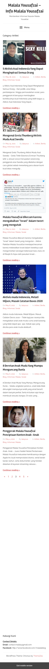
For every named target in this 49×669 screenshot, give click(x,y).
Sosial (17, 80)
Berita (43, 77)
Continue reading (10, 108)
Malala (18, 232)
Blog (4, 80)
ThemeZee (38, 656)
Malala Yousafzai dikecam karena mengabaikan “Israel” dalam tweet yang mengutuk (23, 220)
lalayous (25, 77)
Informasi (11, 80)
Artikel (37, 77)
